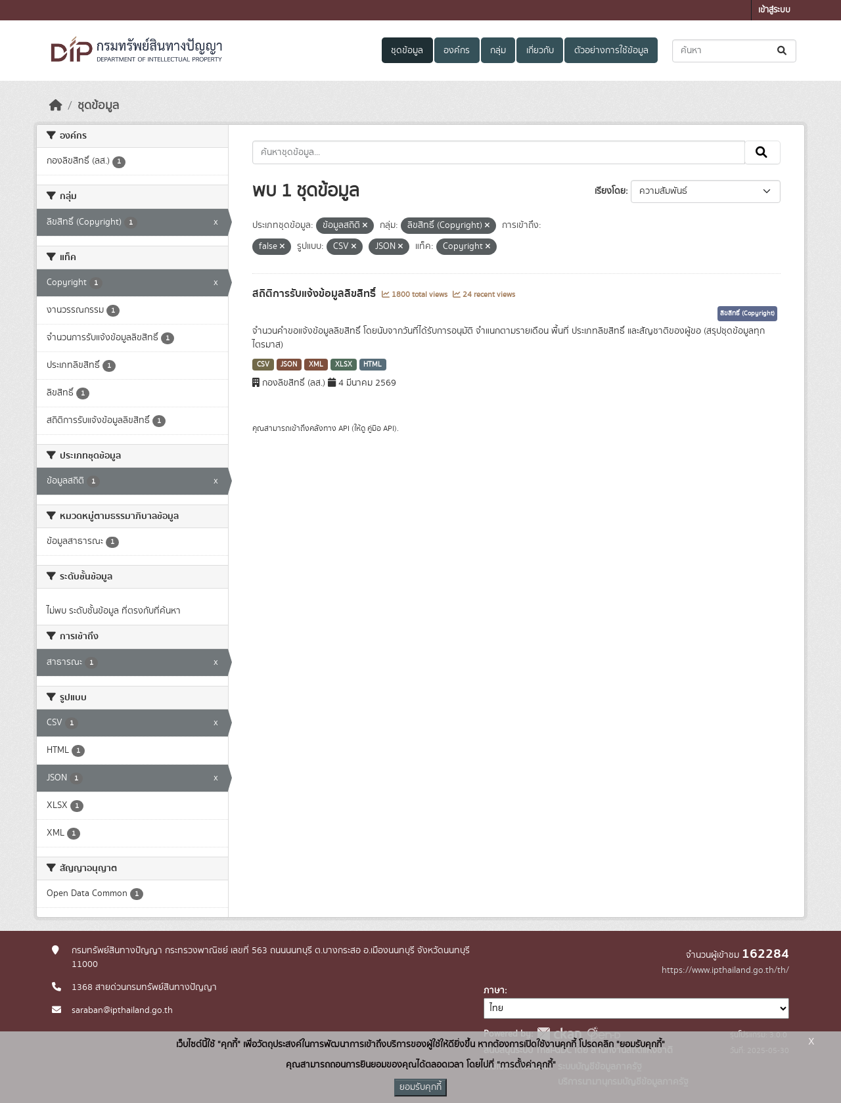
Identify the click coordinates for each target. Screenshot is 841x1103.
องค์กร (456, 50)
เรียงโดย (610, 191)
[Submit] (783, 50)
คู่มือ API (380, 428)
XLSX (343, 364)
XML (316, 364)
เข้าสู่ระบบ (774, 10)
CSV (263, 364)
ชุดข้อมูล (407, 50)
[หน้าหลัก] (55, 105)
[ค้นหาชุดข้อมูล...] (734, 50)
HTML (372, 364)
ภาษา (494, 990)
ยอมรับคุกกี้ (420, 1087)
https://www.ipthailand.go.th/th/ (725, 970)
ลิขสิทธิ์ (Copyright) (747, 313)
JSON (289, 364)
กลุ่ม (498, 50)
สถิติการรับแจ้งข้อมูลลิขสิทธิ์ (315, 293)
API (344, 428)
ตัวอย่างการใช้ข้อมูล (611, 50)
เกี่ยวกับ (540, 50)
